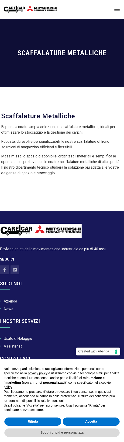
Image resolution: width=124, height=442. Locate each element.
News (8, 309)
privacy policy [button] (38, 373)
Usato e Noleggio (18, 338)
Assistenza (13, 346)
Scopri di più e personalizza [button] (62, 432)
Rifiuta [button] (33, 421)
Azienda (10, 301)
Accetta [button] (91, 421)
